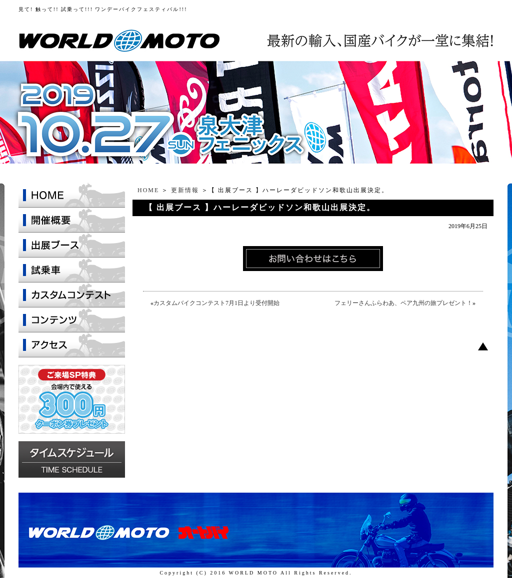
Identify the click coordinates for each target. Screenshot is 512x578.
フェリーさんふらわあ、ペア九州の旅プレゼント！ (403, 302)
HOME (148, 190)
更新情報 (185, 190)
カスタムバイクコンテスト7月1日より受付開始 (217, 302)
